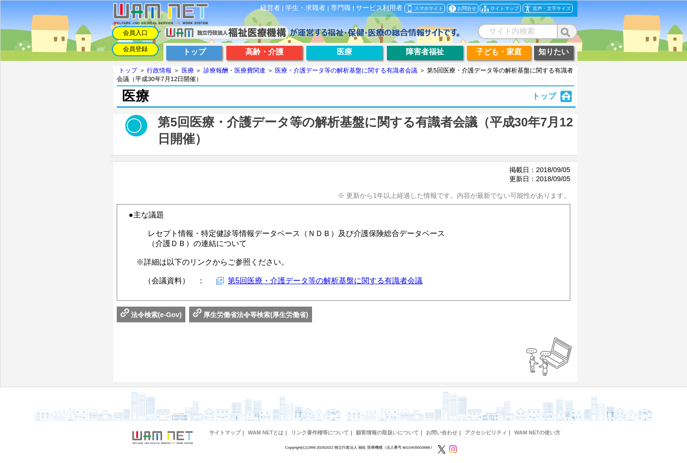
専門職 (341, 7)
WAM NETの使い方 (537, 432)
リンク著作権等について (320, 432)
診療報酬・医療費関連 (234, 70)
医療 (188, 70)
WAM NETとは (265, 432)
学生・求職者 (305, 7)
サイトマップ (225, 432)
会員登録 (135, 48)
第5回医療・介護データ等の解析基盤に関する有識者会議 (325, 281)
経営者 (270, 7)
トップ (128, 70)
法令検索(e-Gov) (151, 315)
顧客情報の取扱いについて (387, 432)
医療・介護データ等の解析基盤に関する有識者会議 (346, 70)
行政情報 (159, 70)
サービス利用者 (379, 7)
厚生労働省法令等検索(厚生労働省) (250, 315)
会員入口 (135, 32)
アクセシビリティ (486, 432)
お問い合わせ (441, 432)
